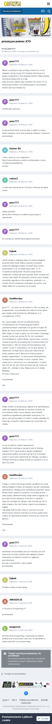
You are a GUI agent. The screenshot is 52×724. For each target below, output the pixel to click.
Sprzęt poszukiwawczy (29, 51)
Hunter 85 (15, 148)
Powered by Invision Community (26, 709)
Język (5, 700)
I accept (43, 718)
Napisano (20, 64)
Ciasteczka (26, 703)
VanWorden (15, 298)
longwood (14, 626)
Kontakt (44, 700)
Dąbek (12, 251)
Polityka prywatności (29, 700)
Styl (14, 700)
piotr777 (11, 49)
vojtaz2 (13, 178)
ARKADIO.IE (15, 599)
